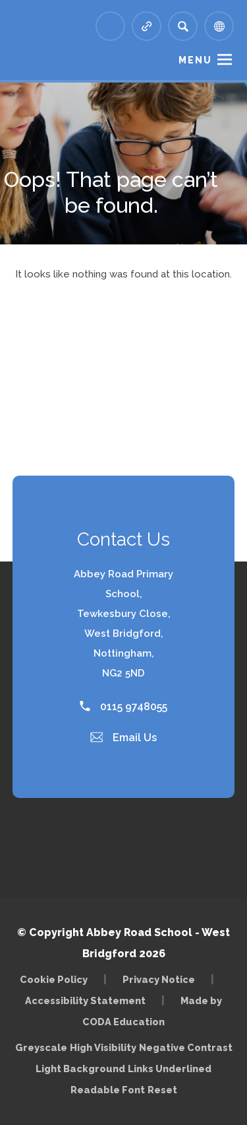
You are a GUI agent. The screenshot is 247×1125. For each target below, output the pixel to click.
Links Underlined (169, 1068)
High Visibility (103, 1047)
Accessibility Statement (85, 1000)
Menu (195, 60)
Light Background (80, 1068)
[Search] (183, 26)
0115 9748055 (123, 706)
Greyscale (41, 1047)
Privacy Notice (159, 979)
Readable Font (107, 1089)
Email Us (123, 737)
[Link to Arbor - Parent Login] (110, 26)
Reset (162, 1089)
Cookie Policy (54, 979)
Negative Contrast (186, 1047)
